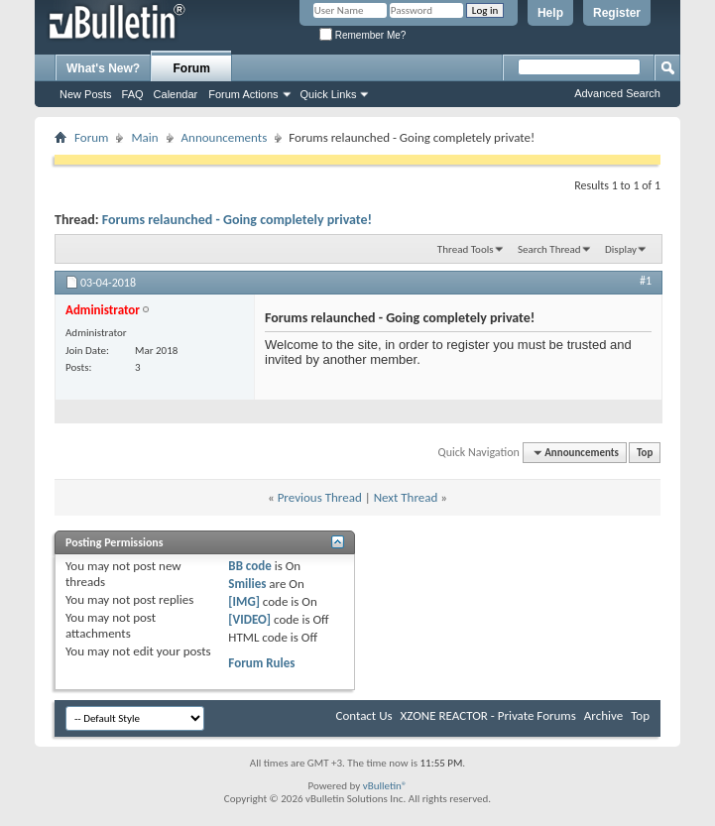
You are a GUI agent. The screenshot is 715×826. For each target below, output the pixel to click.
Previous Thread (320, 497)
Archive (603, 715)
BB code (249, 565)
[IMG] (244, 601)
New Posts (86, 94)
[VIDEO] (249, 619)
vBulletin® (385, 785)
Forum (192, 68)
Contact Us (363, 715)
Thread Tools (465, 249)
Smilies (247, 583)
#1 (646, 281)
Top (645, 452)
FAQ (133, 94)
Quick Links (328, 94)
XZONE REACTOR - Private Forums (488, 715)
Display (621, 249)
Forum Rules (261, 662)
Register (617, 13)
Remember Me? (362, 35)
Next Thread (406, 497)
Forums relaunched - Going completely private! (237, 219)
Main (144, 137)
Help (550, 13)
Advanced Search (617, 93)
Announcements (224, 137)
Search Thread (549, 249)
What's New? (103, 68)
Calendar (176, 94)
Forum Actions (243, 94)
